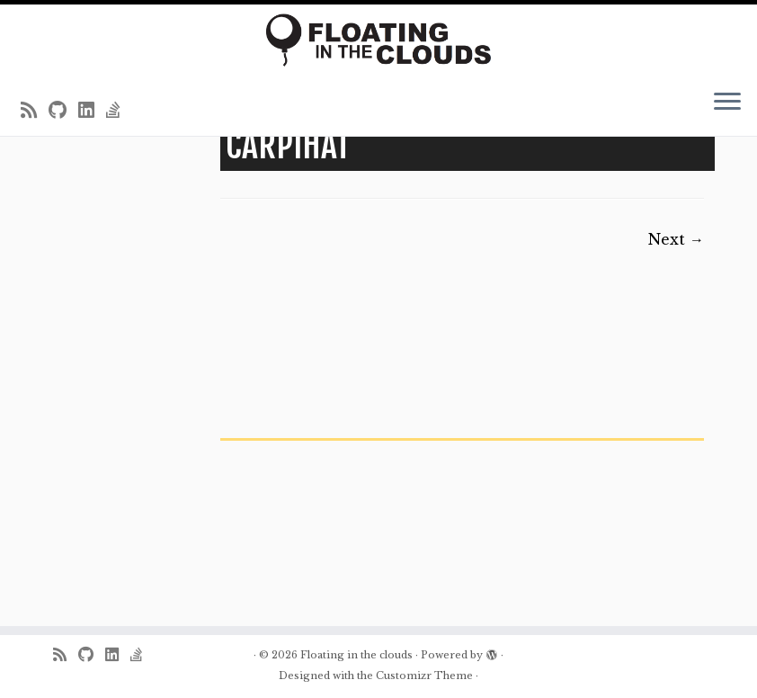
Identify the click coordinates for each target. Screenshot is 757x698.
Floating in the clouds (356, 655)
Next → (676, 239)
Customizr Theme (424, 675)
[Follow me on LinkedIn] (92, 110)
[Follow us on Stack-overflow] (119, 110)
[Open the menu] (727, 103)
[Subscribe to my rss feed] (35, 110)
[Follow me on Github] (63, 110)
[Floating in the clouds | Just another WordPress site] (378, 40)
